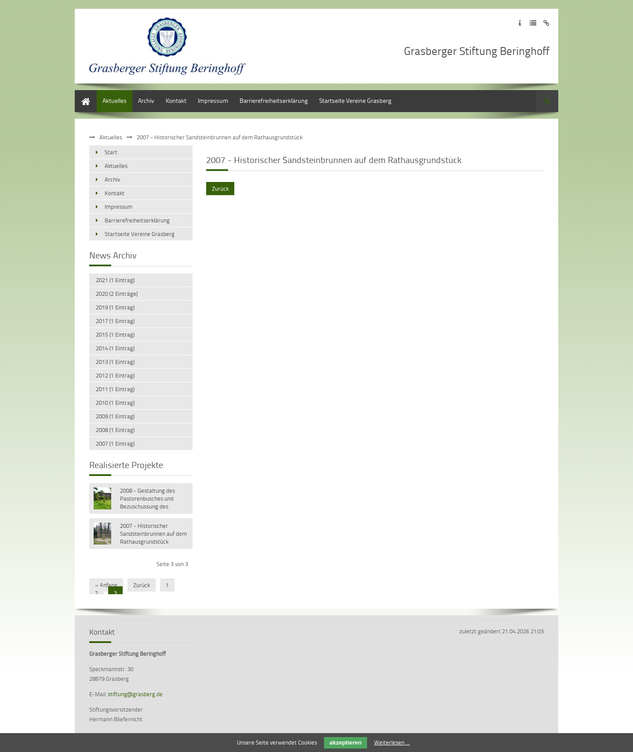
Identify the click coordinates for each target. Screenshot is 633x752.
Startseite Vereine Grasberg (355, 100)
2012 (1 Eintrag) (115, 375)
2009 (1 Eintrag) (115, 416)
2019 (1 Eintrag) (115, 307)
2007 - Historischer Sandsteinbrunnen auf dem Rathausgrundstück (153, 533)
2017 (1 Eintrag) (115, 321)
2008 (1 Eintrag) (115, 430)
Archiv (146, 100)
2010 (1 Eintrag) (115, 403)
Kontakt (176, 100)
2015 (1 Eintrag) (115, 334)
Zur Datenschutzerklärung (533, 23)
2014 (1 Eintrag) (115, 348)
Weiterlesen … (392, 742)
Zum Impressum (519, 23)
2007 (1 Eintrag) (115, 443)
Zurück (220, 189)
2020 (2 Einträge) (117, 294)
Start (81, 94)
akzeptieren (345, 742)
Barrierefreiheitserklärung (274, 100)
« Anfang (106, 585)
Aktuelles (114, 100)
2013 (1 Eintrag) (115, 362)
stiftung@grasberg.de (135, 694)
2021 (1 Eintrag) (115, 280)
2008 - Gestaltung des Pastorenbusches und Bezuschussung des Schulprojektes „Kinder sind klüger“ (154, 499)
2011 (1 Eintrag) (115, 389)
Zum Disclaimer (546, 23)
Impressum (213, 100)
